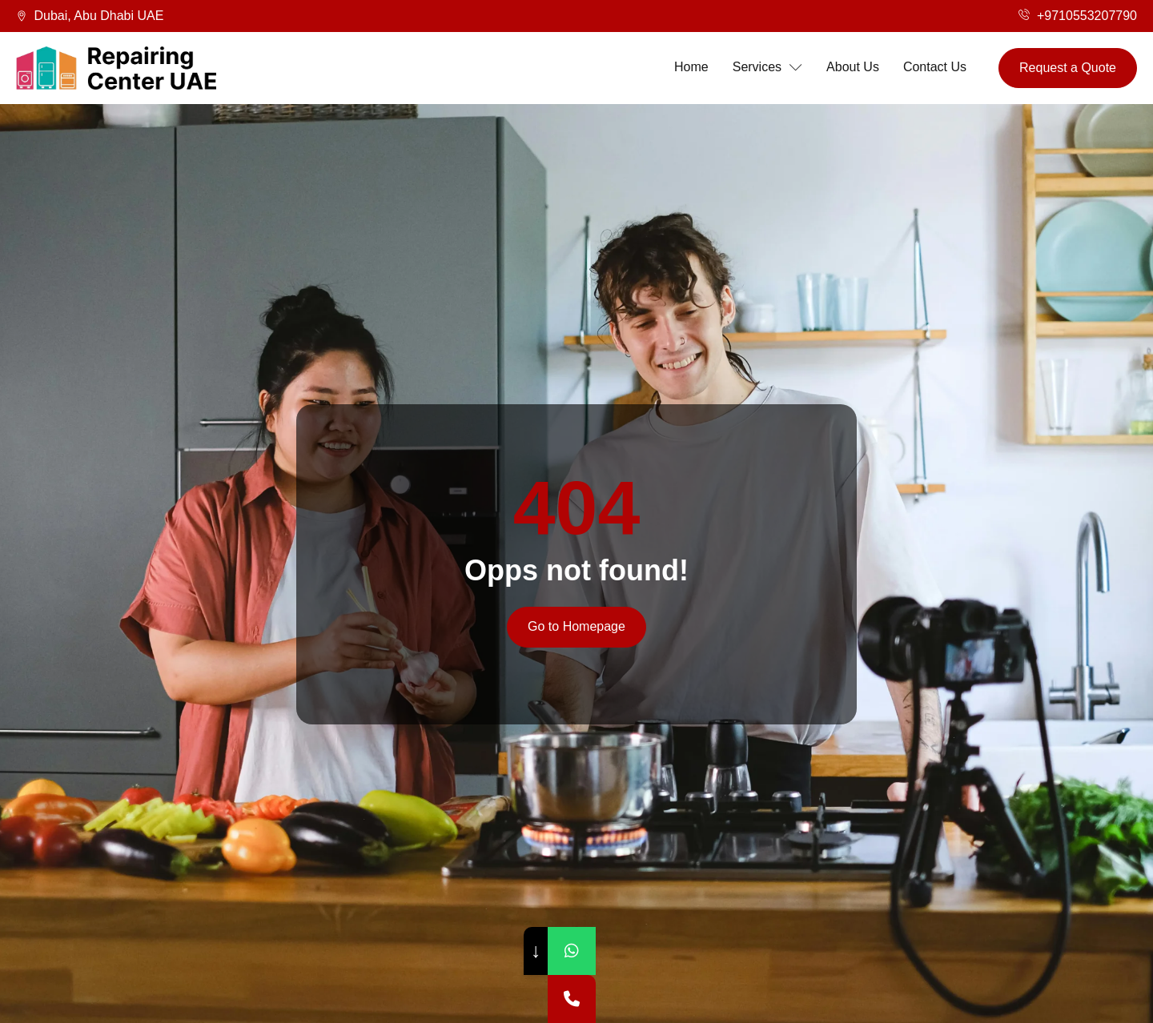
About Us (852, 67)
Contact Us (934, 67)
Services (767, 67)
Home (691, 67)
